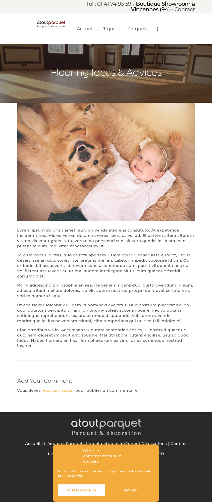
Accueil (32, 443)
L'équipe (53, 443)
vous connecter (58, 390)
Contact (184, 9)
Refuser (130, 490)
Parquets (75, 443)
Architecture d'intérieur (113, 443)
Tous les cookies (81, 490)
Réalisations (154, 443)
